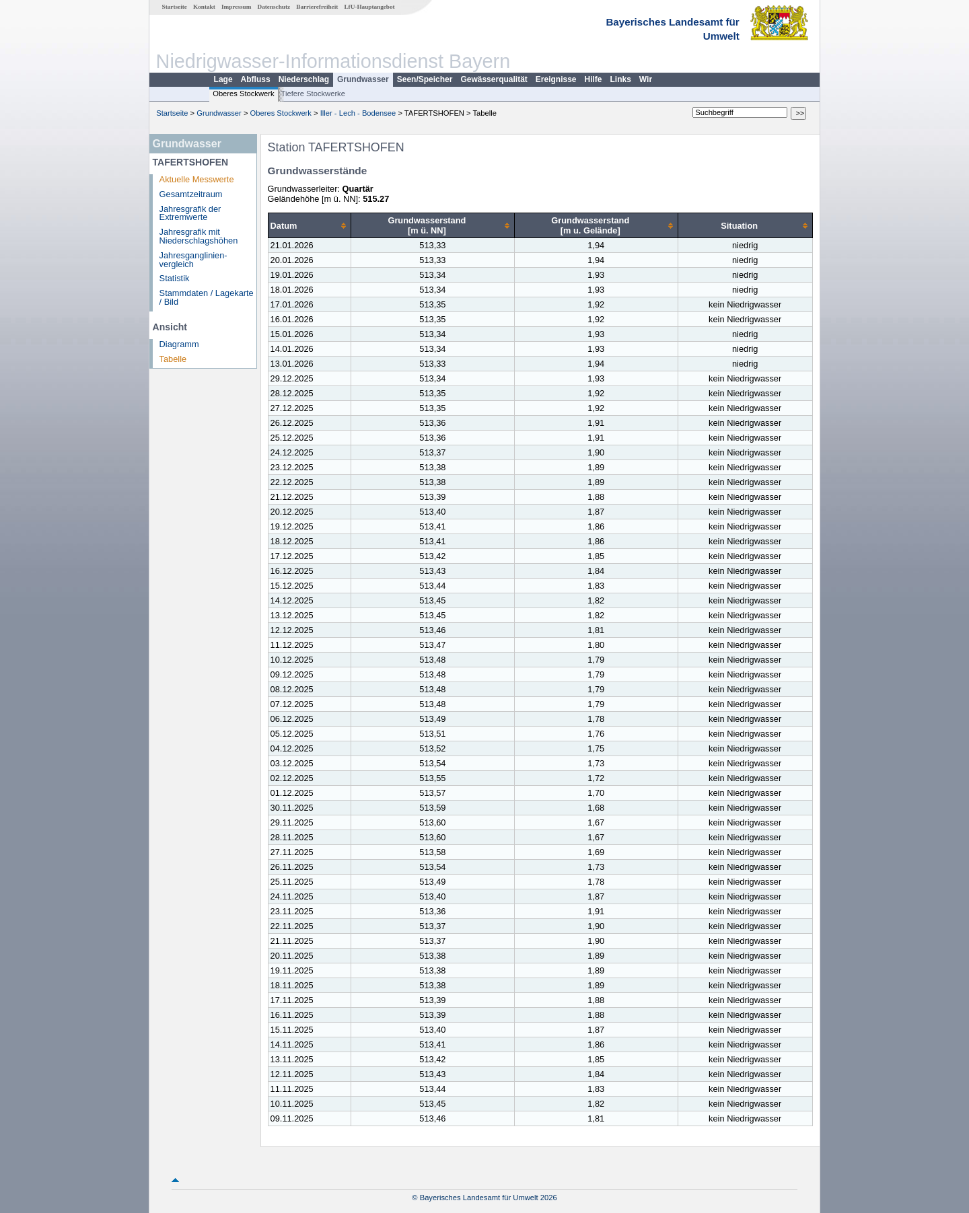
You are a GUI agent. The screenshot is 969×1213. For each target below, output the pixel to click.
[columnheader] (309, 225)
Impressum (236, 6)
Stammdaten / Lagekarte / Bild (206, 297)
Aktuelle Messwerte (196, 179)
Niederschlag (304, 79)
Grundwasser (363, 79)
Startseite (174, 6)
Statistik (174, 278)
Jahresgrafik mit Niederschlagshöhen (198, 236)
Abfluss (256, 79)
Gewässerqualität (493, 79)
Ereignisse (556, 79)
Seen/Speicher (425, 79)
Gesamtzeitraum (191, 194)
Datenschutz (274, 6)
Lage (223, 79)
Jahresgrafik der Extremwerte (190, 213)
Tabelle (173, 359)
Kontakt (204, 6)
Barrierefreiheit (317, 6)
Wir (645, 79)
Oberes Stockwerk (243, 93)
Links (620, 79)
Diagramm (179, 344)
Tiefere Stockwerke (313, 93)
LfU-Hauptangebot (369, 6)
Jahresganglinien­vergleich (193, 259)
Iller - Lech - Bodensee (358, 113)
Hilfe (593, 79)
